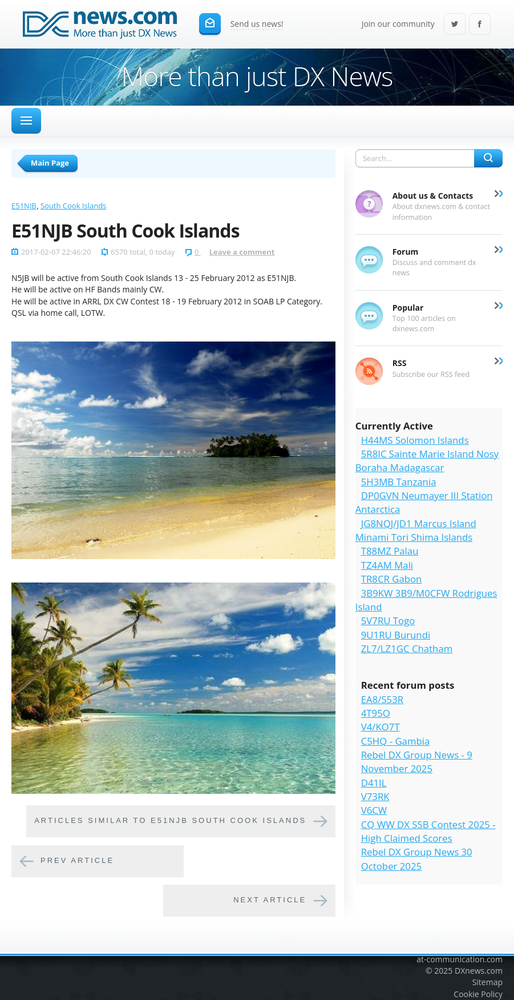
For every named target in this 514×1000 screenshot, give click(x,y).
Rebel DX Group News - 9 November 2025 (416, 761)
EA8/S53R (382, 699)
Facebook (479, 25)
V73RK (375, 796)
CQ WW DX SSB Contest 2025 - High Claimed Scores (428, 831)
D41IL (374, 782)
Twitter (454, 25)
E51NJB (24, 205)
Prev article (77, 860)
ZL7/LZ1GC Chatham (407, 648)
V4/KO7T (380, 726)
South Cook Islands (73, 205)
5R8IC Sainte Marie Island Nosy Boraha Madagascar (427, 460)
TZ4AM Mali (387, 565)
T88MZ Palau (390, 550)
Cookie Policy (478, 994)
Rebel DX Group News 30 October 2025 (416, 858)
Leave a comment (242, 252)
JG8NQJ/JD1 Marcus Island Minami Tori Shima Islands (415, 530)
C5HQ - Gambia (395, 741)
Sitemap (487, 982)
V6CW (374, 810)
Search (488, 158)
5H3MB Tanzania (398, 481)
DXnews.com (479, 970)
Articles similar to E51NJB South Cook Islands (170, 820)
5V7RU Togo (388, 620)
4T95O (375, 713)
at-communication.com (459, 959)
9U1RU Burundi (395, 634)
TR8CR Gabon (391, 578)
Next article (269, 899)
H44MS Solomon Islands (415, 440)
